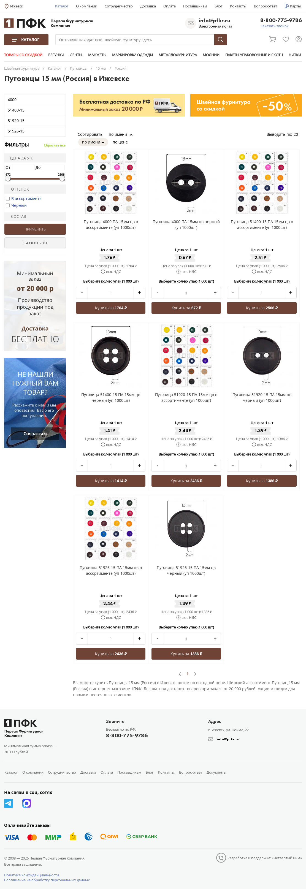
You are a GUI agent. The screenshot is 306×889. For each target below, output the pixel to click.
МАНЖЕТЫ (97, 54)
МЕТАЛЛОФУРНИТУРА (177, 54)
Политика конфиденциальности (31, 874)
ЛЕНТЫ (76, 54)
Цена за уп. (19, 158)
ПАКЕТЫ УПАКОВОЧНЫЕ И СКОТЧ (254, 54)
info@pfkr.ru (214, 20)
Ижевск (16, 6)
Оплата (169, 6)
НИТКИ (294, 54)
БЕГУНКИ (56, 54)
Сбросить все (55, 145)
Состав (16, 216)
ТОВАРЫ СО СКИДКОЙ (23, 54)
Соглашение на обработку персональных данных (47, 879)
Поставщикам (195, 6)
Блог (219, 6)
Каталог (62, 6)
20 (298, 134)
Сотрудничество (119, 6)
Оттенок (17, 189)
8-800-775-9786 (281, 20)
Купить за (111, 307)
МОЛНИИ (210, 54)
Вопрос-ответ (265, 6)
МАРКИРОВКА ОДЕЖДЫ (132, 54)
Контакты (238, 6)
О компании (86, 6)
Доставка (148, 6)
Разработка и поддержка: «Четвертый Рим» (265, 857)
